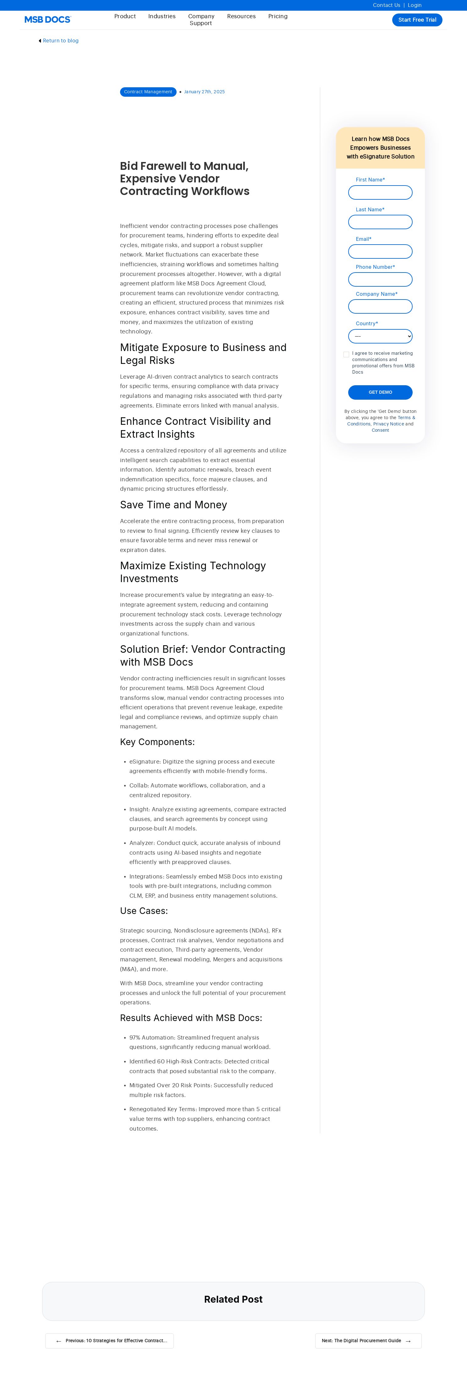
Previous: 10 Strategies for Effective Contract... (111, 1341)
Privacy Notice (388, 424)
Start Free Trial (416, 20)
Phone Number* (375, 267)
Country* (367, 323)
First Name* (370, 179)
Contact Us (387, 5)
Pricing (276, 16)
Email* (363, 239)
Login (415, 5)
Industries (160, 16)
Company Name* (377, 294)
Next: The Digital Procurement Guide (367, 1341)
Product (124, 16)
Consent (380, 430)
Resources (240, 16)
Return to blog (58, 41)
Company (200, 16)
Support (200, 23)
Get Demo (380, 392)
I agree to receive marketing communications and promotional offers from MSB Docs (383, 362)
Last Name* (370, 209)
